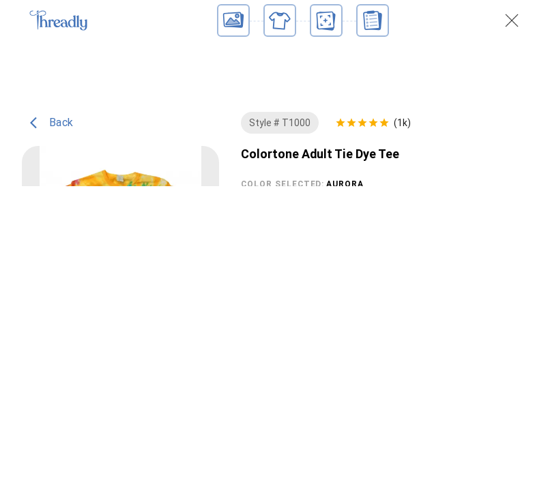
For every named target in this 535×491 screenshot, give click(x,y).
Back (51, 139)
